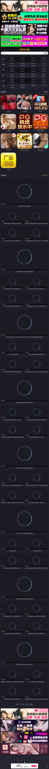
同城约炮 (12, 85)
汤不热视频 (43, 85)
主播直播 (33, 65)
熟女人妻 (12, 65)
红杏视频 (12, 87)
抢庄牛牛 (44, 60)
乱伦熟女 (33, 71)
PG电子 (12, 58)
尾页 (31, 704)
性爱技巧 (44, 82)
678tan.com (24, 49)
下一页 (26, 704)
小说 (3, 81)
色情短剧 (23, 87)
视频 (3, 64)
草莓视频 (33, 85)
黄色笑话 (33, 82)
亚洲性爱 (12, 69)
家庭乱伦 (23, 79)
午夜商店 (23, 85)
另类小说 (23, 82)
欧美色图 (33, 74)
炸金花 (22, 60)
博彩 (3, 59)
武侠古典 (44, 79)
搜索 (45, 53)
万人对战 (33, 58)
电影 (3, 70)
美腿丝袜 (12, 76)
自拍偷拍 (23, 63)
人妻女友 (33, 79)
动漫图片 (44, 74)
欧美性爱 (44, 69)
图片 (3, 75)
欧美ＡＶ (33, 63)
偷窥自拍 (12, 74)
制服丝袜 (12, 71)
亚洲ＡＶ (12, 63)
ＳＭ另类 (44, 65)
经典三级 (23, 71)
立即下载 (34, 766)
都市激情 (12, 79)
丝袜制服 (23, 65)
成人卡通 (33, 69)
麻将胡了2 (12, 60)
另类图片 (44, 76)
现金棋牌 (33, 60)
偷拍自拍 (23, 69)
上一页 (22, 704)
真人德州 (23, 58)
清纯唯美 (23, 76)
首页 (18, 704)
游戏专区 (44, 58)
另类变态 (44, 71)
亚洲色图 (23, 74)
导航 (3, 86)
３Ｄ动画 (44, 63)
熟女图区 (33, 76)
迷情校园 (12, 82)
